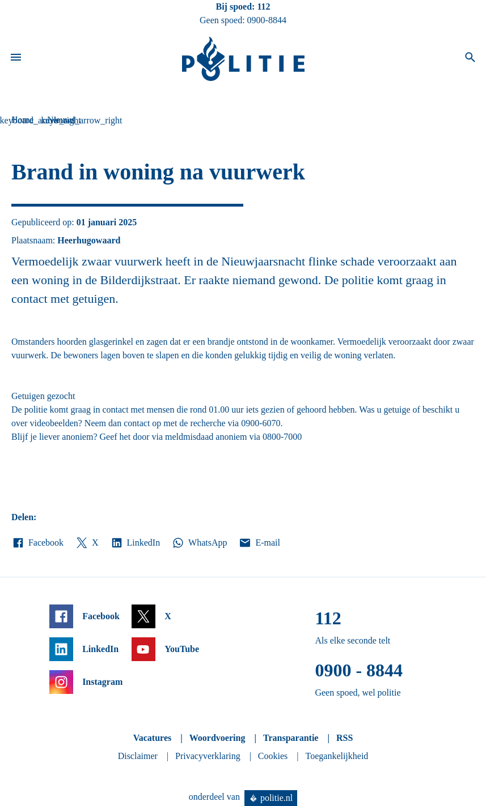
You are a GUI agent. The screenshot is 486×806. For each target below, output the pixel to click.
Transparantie (290, 738)
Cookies (273, 756)
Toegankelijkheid (337, 756)
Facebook (37, 543)
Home (22, 120)
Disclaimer (138, 756)
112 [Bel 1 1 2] (263, 6)
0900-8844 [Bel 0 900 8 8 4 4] (266, 20)
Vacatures (152, 738)
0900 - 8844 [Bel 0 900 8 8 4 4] (359, 670)
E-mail (259, 543)
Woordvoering (217, 738)
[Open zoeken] (470, 59)
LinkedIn (135, 543)
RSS (344, 738)
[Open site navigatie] (16, 59)
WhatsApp (199, 543)
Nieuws (61, 120)
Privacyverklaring (207, 756)
